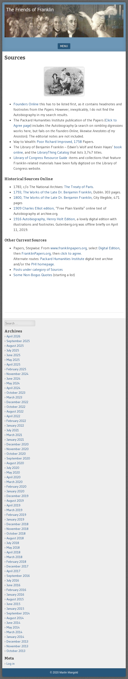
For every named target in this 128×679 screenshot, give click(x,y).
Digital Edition (108, 248)
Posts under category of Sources (38, 269)
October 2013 (16, 651)
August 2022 (15, 411)
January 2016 (15, 594)
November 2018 (17, 529)
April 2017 (13, 571)
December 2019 (17, 496)
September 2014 (18, 613)
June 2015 (13, 604)
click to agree (71, 253)
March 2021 (14, 435)
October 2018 (16, 533)
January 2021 (15, 440)
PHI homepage (42, 264)
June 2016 (13, 585)
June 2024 (13, 379)
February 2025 (16, 369)
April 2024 (13, 388)
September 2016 (18, 576)
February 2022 (16, 421)
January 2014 (15, 637)
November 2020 (18, 449)
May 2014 (13, 627)
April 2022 (13, 416)
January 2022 (15, 425)
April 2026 (13, 336)
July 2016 (13, 580)
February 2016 (16, 590)
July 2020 (13, 468)
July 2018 (13, 543)
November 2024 (17, 374)
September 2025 (18, 341)
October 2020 (16, 454)
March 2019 (14, 510)
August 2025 (15, 346)
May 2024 (13, 383)
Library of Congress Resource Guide (40, 157)
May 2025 (13, 360)
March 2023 (14, 397)
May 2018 (13, 548)
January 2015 (15, 609)
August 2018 (15, 538)
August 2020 (15, 463)
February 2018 (16, 562)
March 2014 (14, 632)
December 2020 (18, 444)
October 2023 (16, 393)
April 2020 (14, 477)
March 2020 (15, 482)
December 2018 (17, 524)
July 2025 (13, 350)
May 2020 (13, 472)
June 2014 (13, 623)
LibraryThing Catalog (53, 152)
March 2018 (14, 557)
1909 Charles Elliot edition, (34, 208)
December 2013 (17, 641)
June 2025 (13, 355)
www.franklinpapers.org (68, 248)
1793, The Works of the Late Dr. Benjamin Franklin (52, 192)
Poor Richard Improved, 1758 (59, 141)
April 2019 (13, 505)
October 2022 (16, 407)
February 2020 (16, 486)
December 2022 (17, 402)
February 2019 (16, 515)
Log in (11, 664)
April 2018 (13, 552)
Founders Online (26, 104)
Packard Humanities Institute (62, 258)
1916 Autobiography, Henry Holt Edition (44, 219)
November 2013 (17, 646)
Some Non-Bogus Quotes (32, 275)
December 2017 (17, 566)
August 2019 (15, 501)
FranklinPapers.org (36, 253)
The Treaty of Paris (78, 186)
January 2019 (15, 519)
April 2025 (13, 364)
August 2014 (15, 618)
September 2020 (18, 458)
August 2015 (15, 599)
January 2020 (15, 491)
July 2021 (13, 430)
